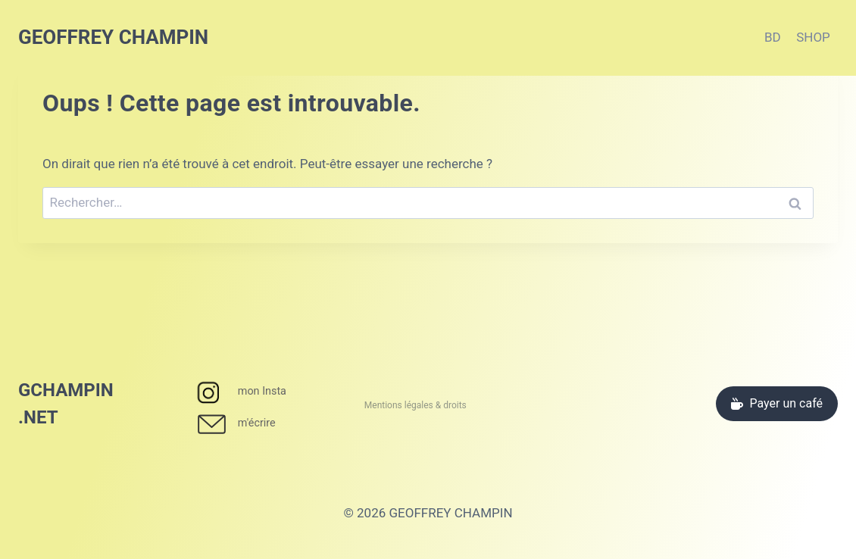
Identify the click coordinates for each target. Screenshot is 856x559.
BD (772, 37)
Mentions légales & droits (415, 405)
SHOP (813, 37)
